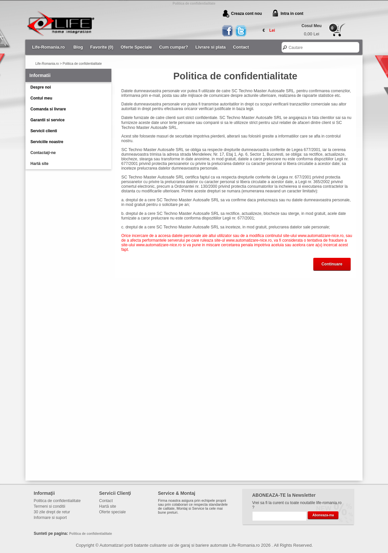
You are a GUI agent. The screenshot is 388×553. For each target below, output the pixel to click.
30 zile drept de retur (52, 512)
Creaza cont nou (246, 13)
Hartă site (39, 163)
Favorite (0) (101, 47)
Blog (78, 47)
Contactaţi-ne (43, 152)
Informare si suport (50, 517)
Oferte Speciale (136, 47)
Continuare (332, 264)
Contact (241, 47)
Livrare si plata (210, 47)
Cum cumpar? (173, 47)
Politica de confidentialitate (82, 63)
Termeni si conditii (49, 506)
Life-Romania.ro (48, 47)
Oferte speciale (112, 512)
